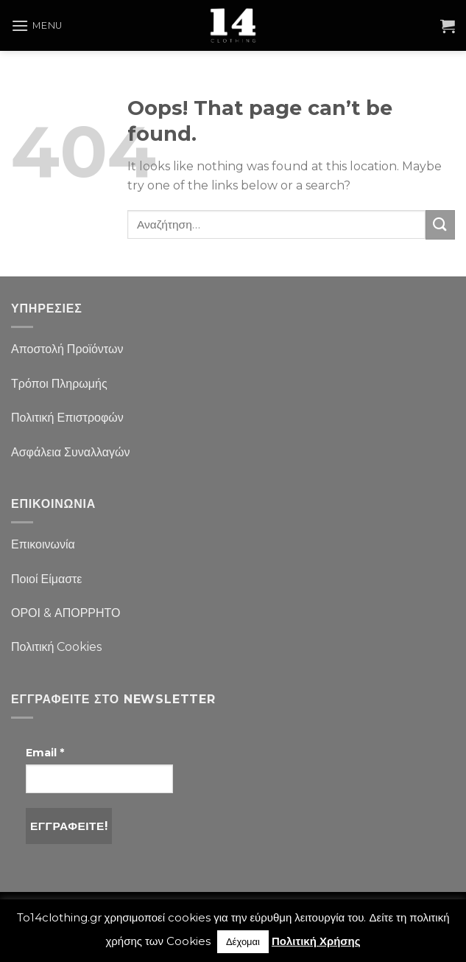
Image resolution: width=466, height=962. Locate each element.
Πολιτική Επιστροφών (67, 418)
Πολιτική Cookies (56, 647)
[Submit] (440, 224)
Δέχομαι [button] (243, 941)
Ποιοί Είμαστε (46, 579)
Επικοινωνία (43, 544)
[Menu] (37, 25)
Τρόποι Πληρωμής (59, 384)
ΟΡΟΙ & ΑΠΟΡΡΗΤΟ (66, 613)
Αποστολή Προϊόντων (67, 349)
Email (45, 752)
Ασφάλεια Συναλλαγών (70, 452)
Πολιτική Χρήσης (316, 941)
